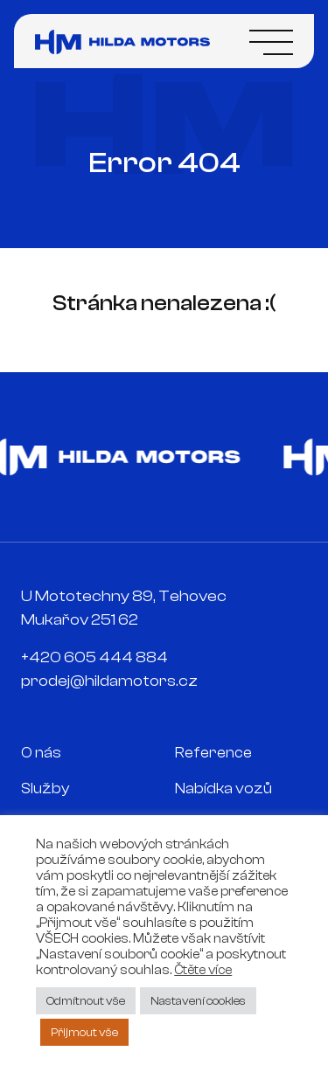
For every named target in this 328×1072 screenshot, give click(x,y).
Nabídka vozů (223, 788)
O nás (41, 752)
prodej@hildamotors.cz (109, 681)
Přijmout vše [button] (84, 1032)
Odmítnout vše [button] (85, 1000)
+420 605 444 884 (94, 657)
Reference (213, 752)
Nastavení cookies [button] (198, 1000)
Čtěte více (203, 970)
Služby (45, 788)
